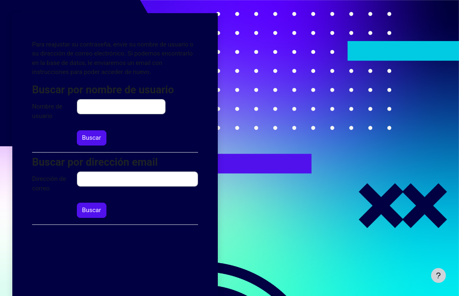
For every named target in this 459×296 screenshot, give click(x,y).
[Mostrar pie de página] (438, 275)
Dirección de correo (49, 183)
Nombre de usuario (47, 111)
